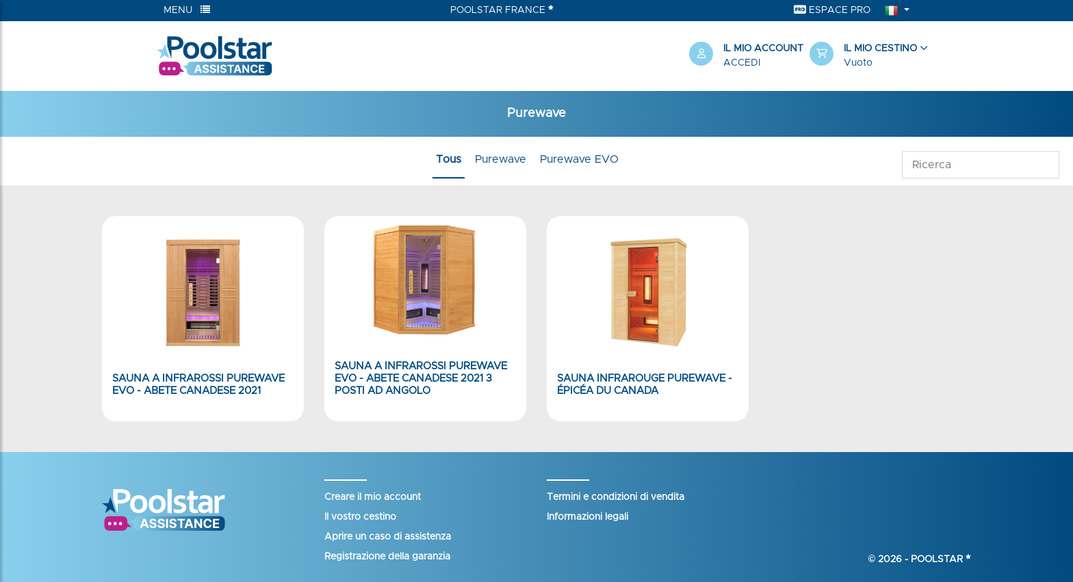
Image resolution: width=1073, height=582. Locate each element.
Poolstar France (502, 9)
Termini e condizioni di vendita (615, 497)
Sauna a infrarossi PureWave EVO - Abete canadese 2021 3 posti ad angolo (421, 378)
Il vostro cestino (360, 517)
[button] (863, 56)
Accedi (741, 63)
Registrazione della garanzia (387, 556)
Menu (187, 10)
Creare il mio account (372, 497)
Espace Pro (832, 10)
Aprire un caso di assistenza (387, 537)
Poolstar (941, 559)
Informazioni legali (587, 517)
